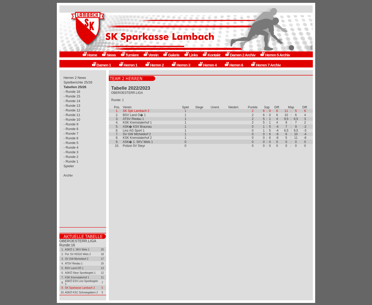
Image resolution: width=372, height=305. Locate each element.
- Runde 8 (71, 129)
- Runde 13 (72, 106)
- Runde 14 (72, 101)
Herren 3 (180, 65)
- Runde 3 (71, 152)
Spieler (69, 166)
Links (191, 55)
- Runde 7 (71, 133)
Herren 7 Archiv (266, 65)
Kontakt (211, 55)
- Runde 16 (72, 92)
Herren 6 (233, 65)
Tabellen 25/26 (75, 87)
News (109, 55)
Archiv (68, 175)
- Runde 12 (72, 110)
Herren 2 (154, 65)
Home (89, 55)
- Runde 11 (72, 115)
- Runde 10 (72, 119)
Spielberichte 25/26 (78, 82)
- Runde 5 (71, 143)
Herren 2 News (75, 78)
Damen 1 (101, 65)
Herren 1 (128, 65)
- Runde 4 (71, 147)
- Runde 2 (71, 157)
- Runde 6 (71, 138)
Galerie (171, 55)
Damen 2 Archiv (240, 55)
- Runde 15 (72, 96)
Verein (150, 55)
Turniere (129, 55)
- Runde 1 (71, 161)
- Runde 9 (71, 124)
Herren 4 (207, 65)
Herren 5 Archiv (275, 55)
